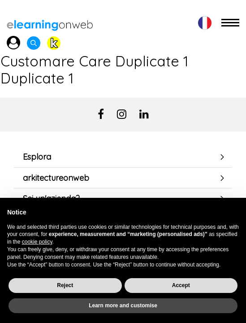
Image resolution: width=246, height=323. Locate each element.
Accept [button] (181, 285)
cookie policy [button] (37, 242)
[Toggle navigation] (230, 23)
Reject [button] (65, 285)
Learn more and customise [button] (123, 305)
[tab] (123, 157)
